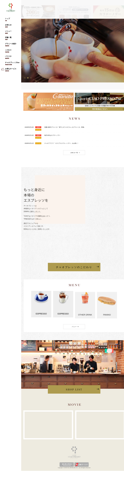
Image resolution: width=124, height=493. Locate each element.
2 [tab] (28, 78)
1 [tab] (25, 78)
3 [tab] (31, 78)
